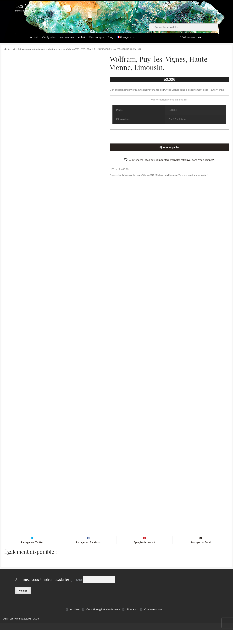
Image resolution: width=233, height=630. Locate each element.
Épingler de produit (144, 549)
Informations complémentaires (169, 99)
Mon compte (96, 37)
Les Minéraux (31, 5)
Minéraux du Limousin (166, 175)
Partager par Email (200, 549)
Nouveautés (67, 37)
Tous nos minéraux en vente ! (193, 175)
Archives (75, 616)
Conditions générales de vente (103, 616)
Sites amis (132, 616)
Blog (110, 37)
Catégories (49, 37)
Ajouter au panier (169, 147)
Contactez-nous (153, 616)
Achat (81, 37)
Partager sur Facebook (88, 549)
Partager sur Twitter (32, 549)
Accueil (33, 37)
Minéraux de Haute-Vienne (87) (63, 49)
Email (79, 586)
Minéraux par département (31, 49)
